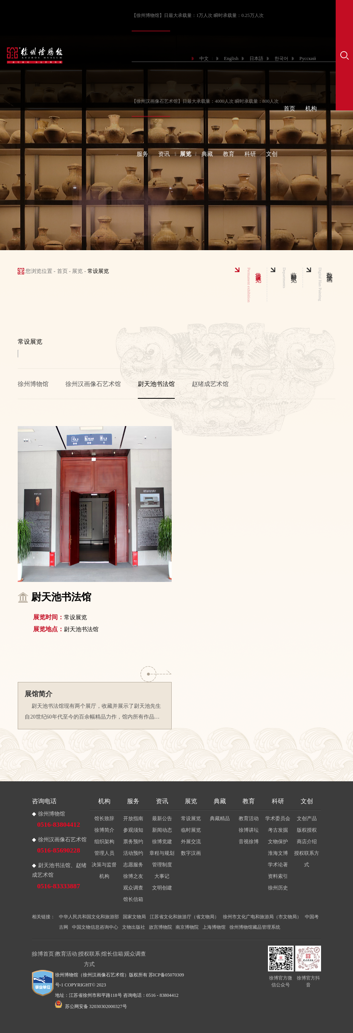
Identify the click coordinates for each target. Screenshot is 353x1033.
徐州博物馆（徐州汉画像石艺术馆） (92, 975)
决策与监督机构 (104, 870)
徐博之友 (133, 876)
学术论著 (278, 865)
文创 (272, 154)
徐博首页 (43, 954)
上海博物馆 (214, 927)
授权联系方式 (306, 859)
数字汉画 (191, 853)
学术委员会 (277, 818)
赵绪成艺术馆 (210, 384)
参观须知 (133, 830)
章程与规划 (161, 853)
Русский (307, 58)
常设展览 (191, 818)
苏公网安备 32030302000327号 (91, 1006)
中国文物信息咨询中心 (95, 927)
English (231, 58)
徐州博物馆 (33, 384)
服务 (142, 154)
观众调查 (133, 888)
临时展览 (191, 830)
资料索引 (278, 876)
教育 (228, 154)
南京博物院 (187, 927)
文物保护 (278, 841)
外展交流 (191, 841)
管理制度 (162, 865)
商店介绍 (307, 841)
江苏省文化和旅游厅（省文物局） (184, 916)
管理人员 (104, 853)
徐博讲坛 (249, 830)
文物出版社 (133, 927)
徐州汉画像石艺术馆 (93, 384)
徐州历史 (278, 888)
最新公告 (162, 818)
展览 (185, 154)
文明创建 (162, 888)
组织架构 (104, 841)
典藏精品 (220, 818)
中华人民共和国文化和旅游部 (89, 916)
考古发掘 (278, 830)
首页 (289, 108)
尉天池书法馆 (156, 384)
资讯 (164, 154)
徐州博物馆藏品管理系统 (254, 927)
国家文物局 (134, 916)
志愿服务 (133, 865)
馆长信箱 (133, 899)
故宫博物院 (160, 927)
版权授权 (307, 830)
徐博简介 (104, 830)
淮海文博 (278, 853)
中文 (204, 58)
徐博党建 (162, 841)
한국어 (281, 58)
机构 (311, 108)
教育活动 (249, 818)
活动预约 (133, 853)
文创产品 (307, 818)
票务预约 (133, 841)
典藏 (207, 154)
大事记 (161, 876)
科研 (250, 154)
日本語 (256, 58)
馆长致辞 (104, 818)
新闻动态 (162, 830)
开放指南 (133, 818)
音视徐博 (249, 841)
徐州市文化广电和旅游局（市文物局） (262, 916)
